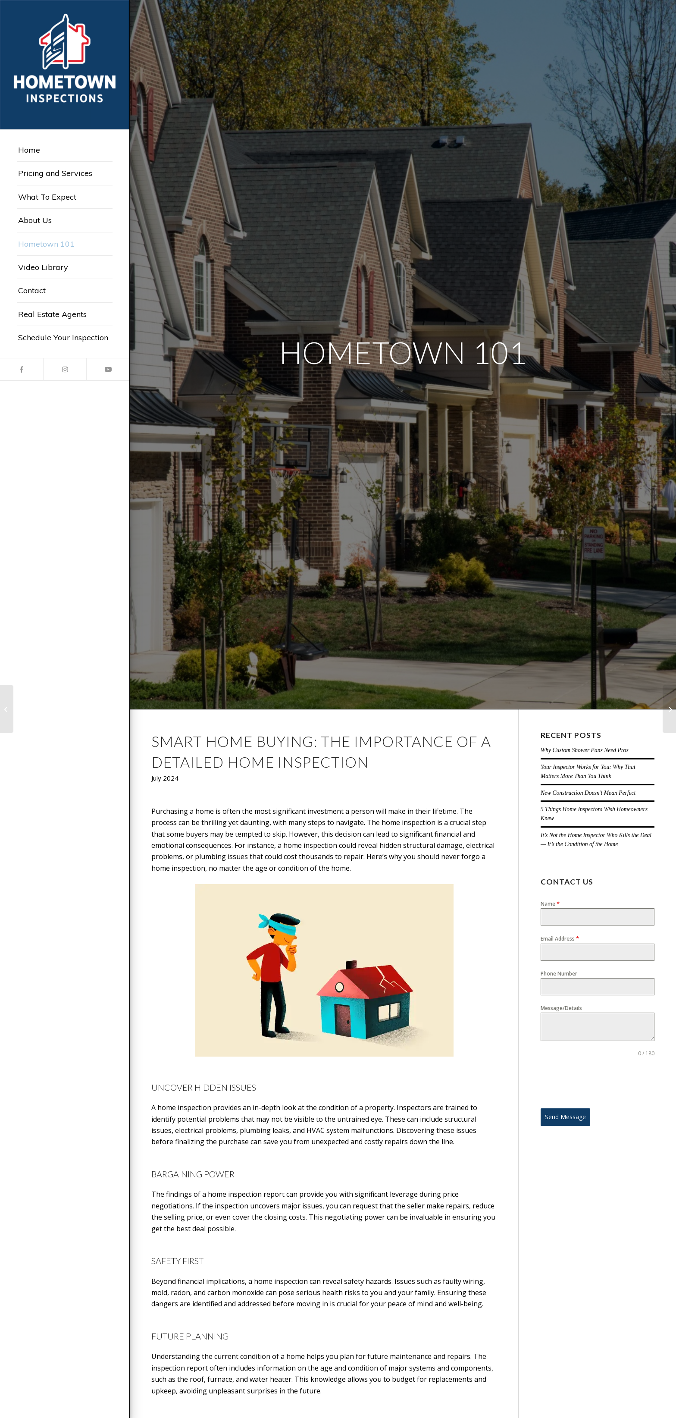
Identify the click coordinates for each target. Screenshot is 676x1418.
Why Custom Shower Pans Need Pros (585, 750)
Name (550, 903)
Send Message (565, 1117)
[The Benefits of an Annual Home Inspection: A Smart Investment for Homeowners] (669, 709)
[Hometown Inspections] (64, 64)
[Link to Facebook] (21, 369)
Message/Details (561, 1008)
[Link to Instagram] (64, 369)
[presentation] (597, 1083)
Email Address (560, 938)
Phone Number (559, 973)
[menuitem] (65, 150)
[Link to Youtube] (107, 369)
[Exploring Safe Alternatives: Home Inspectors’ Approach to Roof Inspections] (6, 709)
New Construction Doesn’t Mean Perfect (588, 793)
